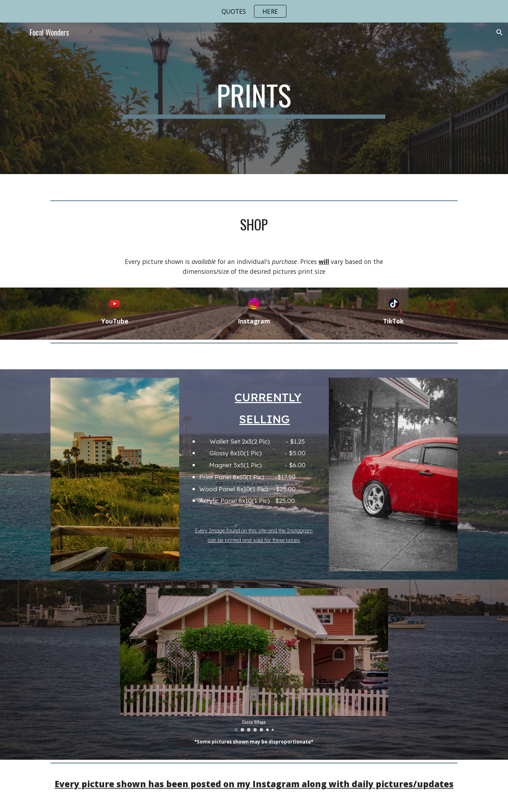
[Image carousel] (254, 660)
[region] (254, 11)
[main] (254, 98)
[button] (499, 32)
